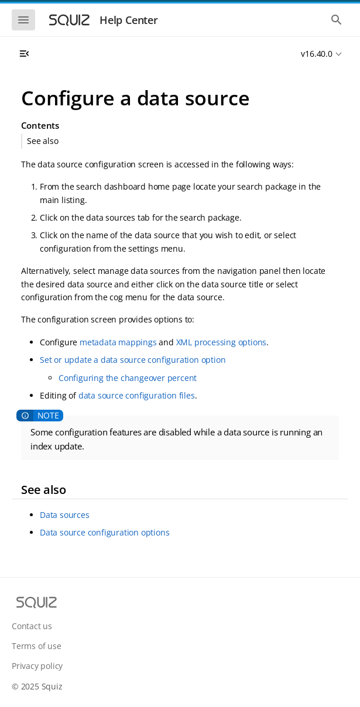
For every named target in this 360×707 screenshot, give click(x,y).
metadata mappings (118, 342)
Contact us (32, 626)
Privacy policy (37, 665)
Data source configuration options (104, 532)
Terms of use (36, 645)
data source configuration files (136, 395)
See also (42, 140)
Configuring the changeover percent (128, 377)
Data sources (65, 514)
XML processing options (221, 342)
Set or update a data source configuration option (132, 359)
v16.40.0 (316, 53)
